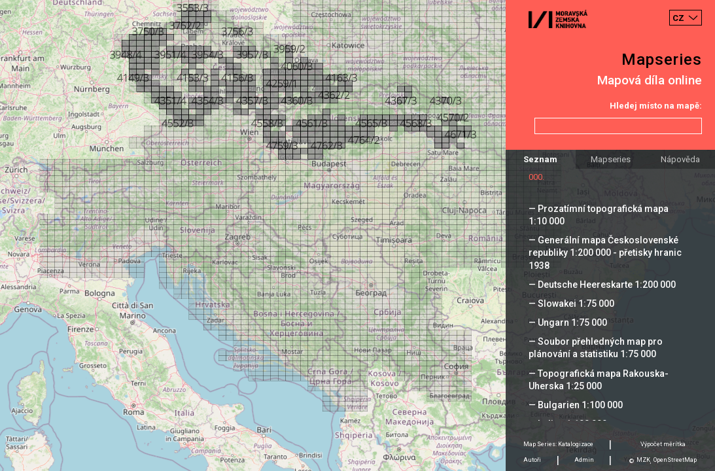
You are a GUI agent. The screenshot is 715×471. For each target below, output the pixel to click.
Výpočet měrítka (663, 444)
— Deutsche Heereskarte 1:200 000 (602, 284)
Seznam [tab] (540, 159)
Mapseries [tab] (611, 159)
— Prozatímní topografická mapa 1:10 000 (599, 214)
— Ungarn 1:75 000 (568, 322)
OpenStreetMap (675, 460)
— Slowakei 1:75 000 (571, 303)
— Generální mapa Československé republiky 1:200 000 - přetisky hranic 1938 (605, 252)
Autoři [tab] (532, 460)
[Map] (357, 235)
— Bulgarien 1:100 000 (576, 405)
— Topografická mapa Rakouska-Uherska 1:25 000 (599, 379)
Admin (584, 460)
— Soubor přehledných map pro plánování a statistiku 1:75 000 (596, 347)
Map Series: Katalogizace (558, 444)
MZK (643, 460)
